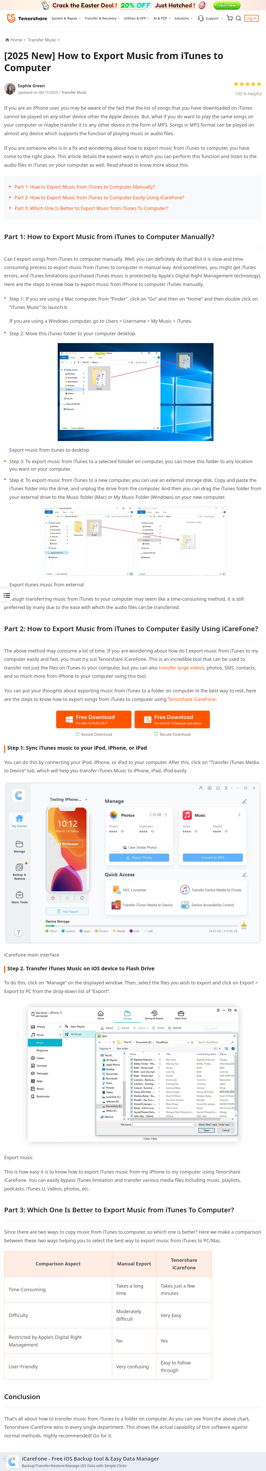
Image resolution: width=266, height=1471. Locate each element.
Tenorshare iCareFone (192, 699)
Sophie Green (31, 86)
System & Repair (64, 18)
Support (208, 18)
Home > (18, 40)
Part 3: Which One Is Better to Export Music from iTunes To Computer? (91, 208)
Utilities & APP (135, 18)
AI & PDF (160, 18)
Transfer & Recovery (100, 18)
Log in (251, 18)
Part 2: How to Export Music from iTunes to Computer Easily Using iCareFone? (99, 197)
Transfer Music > (44, 40)
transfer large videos (181, 668)
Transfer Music (74, 92)
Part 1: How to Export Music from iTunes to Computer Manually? (85, 187)
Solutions (182, 18)
